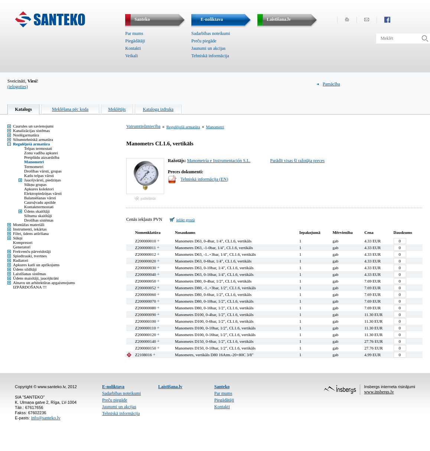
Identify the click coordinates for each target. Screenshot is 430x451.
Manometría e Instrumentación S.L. (219, 160)
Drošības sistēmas (38, 220)
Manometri (34, 162)
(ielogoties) (17, 86)
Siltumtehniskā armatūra (33, 139)
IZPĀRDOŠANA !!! (30, 287)
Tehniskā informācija (210, 55)
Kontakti (133, 48)
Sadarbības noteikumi (210, 33)
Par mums (134, 33)
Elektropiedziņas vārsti (43, 193)
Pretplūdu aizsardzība (41, 157)
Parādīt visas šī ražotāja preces (297, 160)
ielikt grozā (185, 220)
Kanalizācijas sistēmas (31, 130)
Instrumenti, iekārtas (29, 229)
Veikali (131, 55)
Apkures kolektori (39, 189)
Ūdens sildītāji (25, 269)
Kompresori (23, 242)
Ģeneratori (21, 247)
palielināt (148, 198)
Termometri (33, 166)
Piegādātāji (135, 41)
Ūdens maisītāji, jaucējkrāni (36, 278)
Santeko (221, 386)
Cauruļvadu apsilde (40, 202)
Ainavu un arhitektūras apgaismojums (44, 282)
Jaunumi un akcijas (208, 48)
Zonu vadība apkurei (41, 153)
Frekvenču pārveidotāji (32, 251)
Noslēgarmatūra (26, 135)
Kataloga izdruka (158, 109)
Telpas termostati (38, 148)
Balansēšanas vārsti (40, 198)
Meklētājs (117, 109)
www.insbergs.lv (379, 391)
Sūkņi (18, 238)
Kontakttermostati (38, 206)
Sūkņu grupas (35, 184)
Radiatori (20, 260)
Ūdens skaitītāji (37, 211)
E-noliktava (113, 386)
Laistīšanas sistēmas (29, 273)
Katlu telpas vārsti (39, 175)
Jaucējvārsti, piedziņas (42, 180)
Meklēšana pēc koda (70, 109)
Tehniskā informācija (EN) (204, 179)
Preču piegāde (203, 41)
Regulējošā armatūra (31, 144)
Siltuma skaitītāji (38, 215)
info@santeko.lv (45, 418)
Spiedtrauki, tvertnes (30, 256)
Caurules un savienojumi (33, 126)
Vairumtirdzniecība (143, 126)
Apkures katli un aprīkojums (36, 264)
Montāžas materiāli (29, 224)
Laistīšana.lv (170, 386)
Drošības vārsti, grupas (43, 171)
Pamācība (331, 84)
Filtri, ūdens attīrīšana (31, 233)
